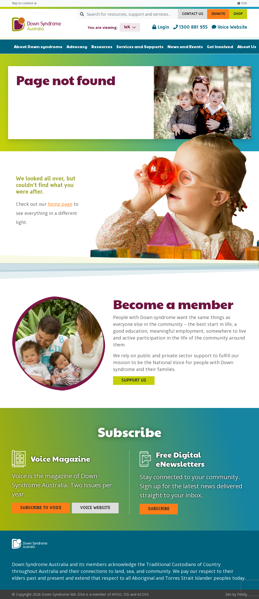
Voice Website (229, 27)
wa (127, 27)
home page (60, 204)
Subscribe (158, 509)
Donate (220, 15)
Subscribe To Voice (40, 508)
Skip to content (24, 3)
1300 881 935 (190, 27)
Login (160, 27)
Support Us (133, 381)
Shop (240, 15)
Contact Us (194, 15)
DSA (242, 3)
